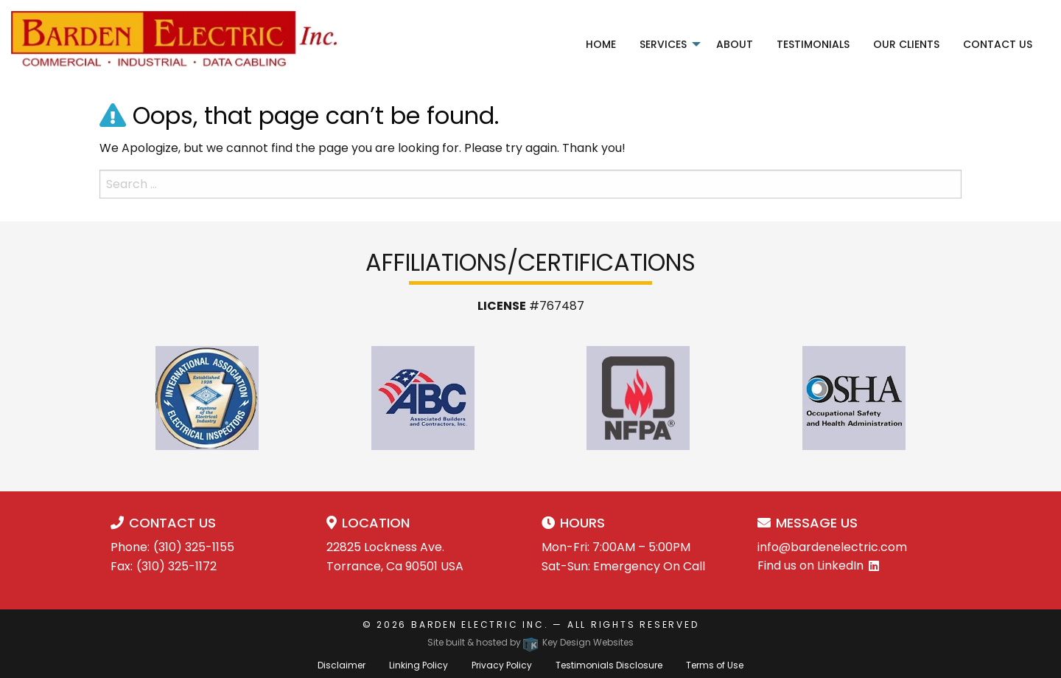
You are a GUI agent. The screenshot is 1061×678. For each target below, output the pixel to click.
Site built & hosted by (530, 642)
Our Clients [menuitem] (906, 44)
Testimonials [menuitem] (813, 44)
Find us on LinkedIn (810, 565)
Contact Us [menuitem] (997, 44)
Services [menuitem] (663, 44)
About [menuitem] (734, 44)
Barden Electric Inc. (479, 624)
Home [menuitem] (601, 44)
